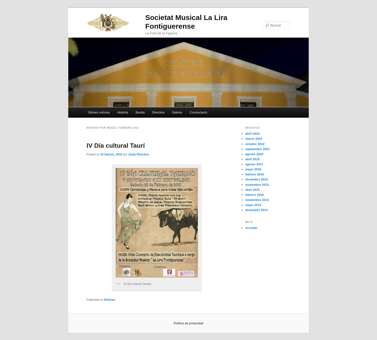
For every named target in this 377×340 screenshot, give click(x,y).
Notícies (109, 299)
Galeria (177, 112)
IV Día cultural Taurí (116, 145)
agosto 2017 (254, 164)
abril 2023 (252, 133)
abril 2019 (252, 159)
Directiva (158, 112)
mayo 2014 (253, 205)
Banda (140, 112)
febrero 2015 (254, 195)
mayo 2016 (253, 169)
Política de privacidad (188, 323)
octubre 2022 (254, 144)
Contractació (198, 112)
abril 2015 (252, 190)
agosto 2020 (254, 154)
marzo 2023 (253, 138)
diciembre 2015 (256, 179)
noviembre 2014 (257, 200)
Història (122, 112)
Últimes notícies (99, 112)
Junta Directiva (138, 154)
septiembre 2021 (257, 149)
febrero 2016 (254, 174)
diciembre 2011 (256, 210)
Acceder (251, 228)
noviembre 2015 (257, 185)
